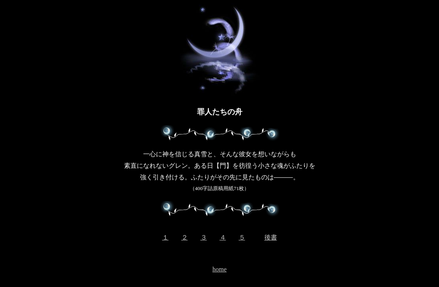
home (220, 269)
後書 (270, 237)
